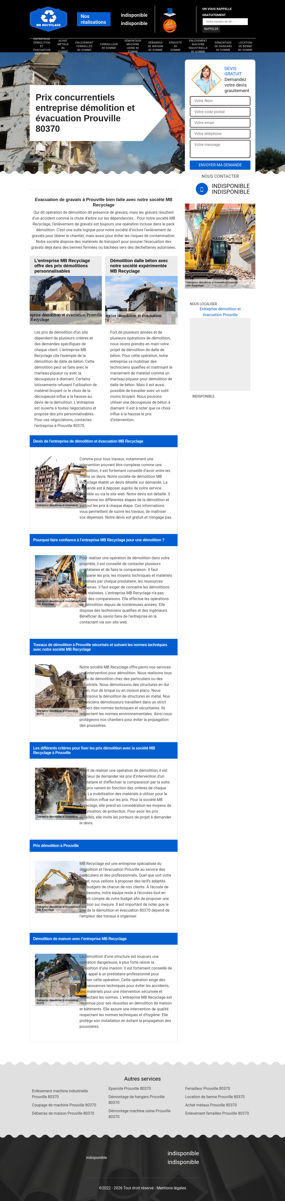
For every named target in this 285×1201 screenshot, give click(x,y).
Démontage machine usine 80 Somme (132, 46)
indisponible (134, 15)
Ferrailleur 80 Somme (109, 46)
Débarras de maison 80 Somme (155, 46)
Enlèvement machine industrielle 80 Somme (198, 46)
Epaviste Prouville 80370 (130, 1088)
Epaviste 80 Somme (175, 46)
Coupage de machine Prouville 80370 (64, 1105)
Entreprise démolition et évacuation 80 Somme (42, 46)
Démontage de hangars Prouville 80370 (137, 1099)
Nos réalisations (93, 19)
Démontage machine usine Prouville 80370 (140, 1114)
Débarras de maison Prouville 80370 (63, 1113)
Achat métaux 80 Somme (63, 46)
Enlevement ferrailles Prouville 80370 (217, 1113)
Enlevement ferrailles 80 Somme (84, 46)
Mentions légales (171, 1188)
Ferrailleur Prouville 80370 (207, 1088)
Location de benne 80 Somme (245, 46)
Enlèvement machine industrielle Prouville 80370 (60, 1094)
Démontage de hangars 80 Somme (223, 46)
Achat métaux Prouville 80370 (211, 1105)
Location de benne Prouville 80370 (215, 1096)
